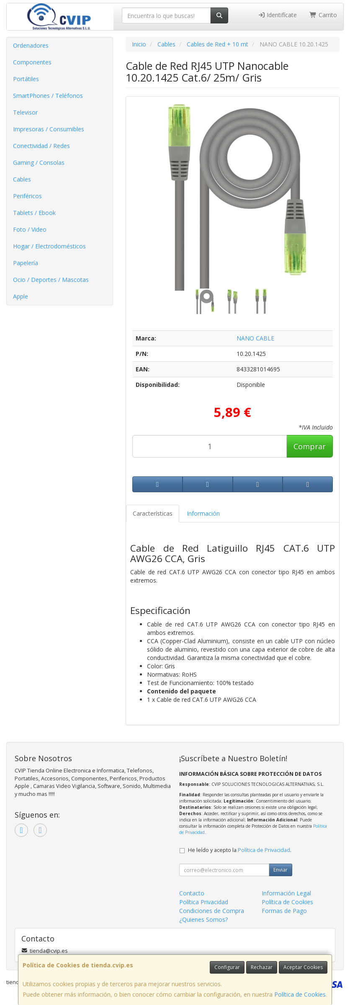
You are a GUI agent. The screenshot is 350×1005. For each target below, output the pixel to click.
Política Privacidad (203, 902)
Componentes (32, 62)
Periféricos (27, 196)
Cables (22, 179)
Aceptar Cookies (303, 967)
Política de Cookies (300, 994)
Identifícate (277, 15)
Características (152, 513)
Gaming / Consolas (38, 162)
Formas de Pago (284, 911)
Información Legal (286, 893)
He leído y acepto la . (239, 850)
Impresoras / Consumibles (48, 129)
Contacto (191, 893)
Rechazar (262, 967)
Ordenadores (31, 45)
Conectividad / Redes (41, 146)
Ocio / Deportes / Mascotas (51, 280)
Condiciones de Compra (211, 911)
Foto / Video (29, 229)
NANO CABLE (255, 338)
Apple (20, 296)
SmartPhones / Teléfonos (48, 96)
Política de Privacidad (264, 850)
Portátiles (26, 79)
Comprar (309, 446)
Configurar (227, 967)
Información (203, 513)
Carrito (323, 15)
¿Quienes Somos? (203, 919)
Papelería (25, 263)
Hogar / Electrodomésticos (49, 246)
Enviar (280, 869)
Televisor (25, 112)
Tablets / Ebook (34, 213)
